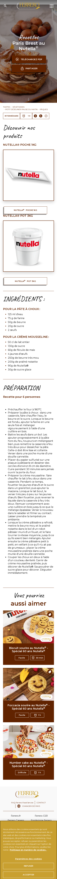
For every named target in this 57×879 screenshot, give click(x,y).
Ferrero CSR (41, 815)
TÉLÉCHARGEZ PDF (29, 59)
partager (29, 68)
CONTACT (41, 802)
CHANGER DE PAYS (31, 806)
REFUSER (28, 868)
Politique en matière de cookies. (28, 852)
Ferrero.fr (16, 815)
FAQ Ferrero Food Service (22, 802)
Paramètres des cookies (28, 861)
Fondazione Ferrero (41, 820)
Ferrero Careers (16, 820)
